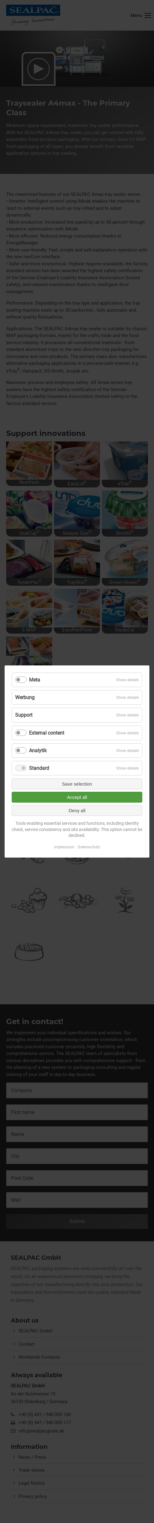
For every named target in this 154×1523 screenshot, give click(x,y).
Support (23, 715)
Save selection (77, 784)
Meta (34, 680)
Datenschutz (89, 847)
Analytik (38, 750)
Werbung (25, 697)
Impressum (64, 847)
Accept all (77, 797)
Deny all (77, 810)
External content (46, 733)
